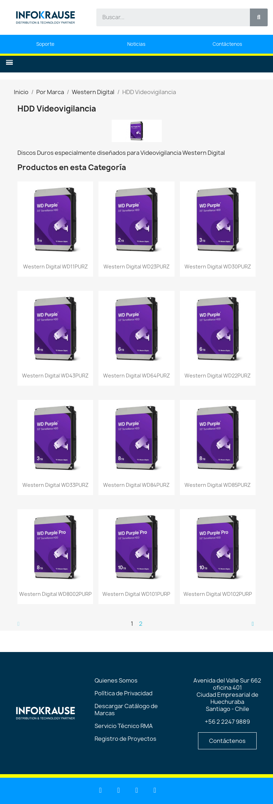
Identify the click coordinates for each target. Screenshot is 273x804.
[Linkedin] (100, 790)
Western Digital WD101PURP (136, 594)
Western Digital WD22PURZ (217, 375)
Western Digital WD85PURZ (217, 485)
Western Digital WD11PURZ (55, 266)
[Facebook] (137, 790)
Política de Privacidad (123, 693)
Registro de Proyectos (125, 739)
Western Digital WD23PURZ (136, 266)
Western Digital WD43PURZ (55, 375)
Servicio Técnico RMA (124, 726)
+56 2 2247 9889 (227, 722)
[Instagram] (155, 790)
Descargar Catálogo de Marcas (126, 709)
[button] (9, 62)
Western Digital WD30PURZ (217, 266)
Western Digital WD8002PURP (55, 594)
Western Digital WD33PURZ (55, 485)
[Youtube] (119, 790)
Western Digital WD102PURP (217, 594)
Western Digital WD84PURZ (136, 485)
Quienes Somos (116, 680)
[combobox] (169, 17)
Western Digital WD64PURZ (136, 375)
